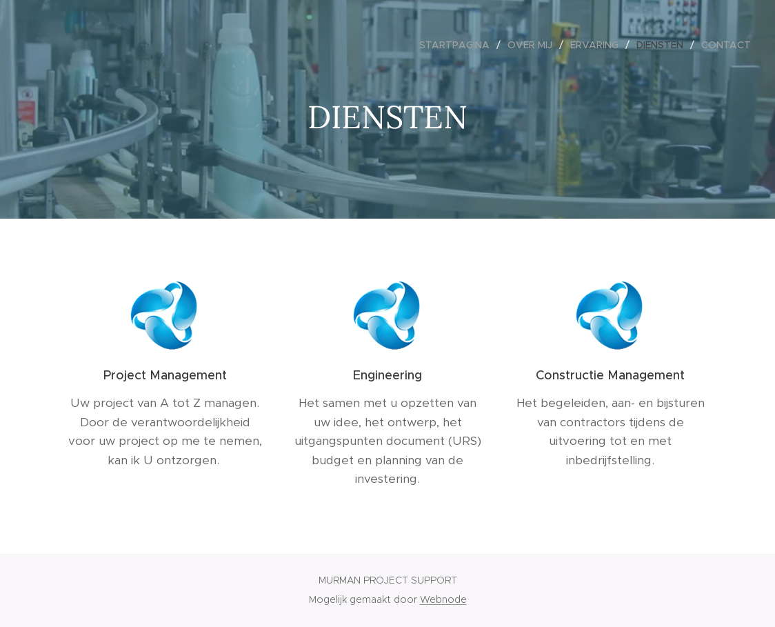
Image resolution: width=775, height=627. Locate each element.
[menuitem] (458, 45)
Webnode (443, 599)
